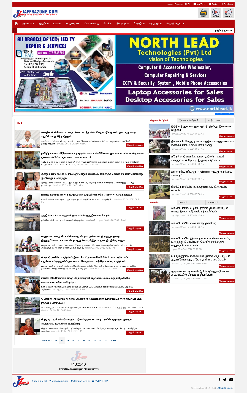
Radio (203, 13)
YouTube (199, 4)
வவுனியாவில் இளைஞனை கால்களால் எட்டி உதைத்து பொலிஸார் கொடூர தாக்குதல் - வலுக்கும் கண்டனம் (200, 242)
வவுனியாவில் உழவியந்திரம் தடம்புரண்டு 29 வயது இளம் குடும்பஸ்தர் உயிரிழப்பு (200, 209)
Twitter (213, 4)
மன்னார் (183, 202)
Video (215, 13)
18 (56, 340)
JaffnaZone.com (224, 388)
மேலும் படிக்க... (135, 145)
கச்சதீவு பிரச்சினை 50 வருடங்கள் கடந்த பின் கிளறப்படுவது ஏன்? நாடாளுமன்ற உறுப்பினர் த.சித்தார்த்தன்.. (88, 134)
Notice (228, 13)
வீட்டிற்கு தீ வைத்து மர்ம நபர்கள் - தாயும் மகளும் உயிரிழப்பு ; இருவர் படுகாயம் (197, 158)
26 (100, 340)
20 (68, 340)
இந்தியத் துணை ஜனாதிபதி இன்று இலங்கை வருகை (226, 30)
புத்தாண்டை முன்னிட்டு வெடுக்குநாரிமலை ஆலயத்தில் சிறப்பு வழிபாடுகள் (200, 273)
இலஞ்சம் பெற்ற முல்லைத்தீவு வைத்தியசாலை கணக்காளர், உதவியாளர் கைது (202, 143)
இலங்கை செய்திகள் (189, 120)
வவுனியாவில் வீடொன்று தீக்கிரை (193, 223)
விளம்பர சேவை (80, 381)
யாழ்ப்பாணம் (214, 120)
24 (89, 340)
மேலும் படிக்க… (226, 136)
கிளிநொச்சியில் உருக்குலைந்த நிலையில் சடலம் (199, 188)
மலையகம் (213, 202)
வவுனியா (154, 202)
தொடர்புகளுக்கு (59, 381)
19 (62, 340)
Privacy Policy (100, 381)
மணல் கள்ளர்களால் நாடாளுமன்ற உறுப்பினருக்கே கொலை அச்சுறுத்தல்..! (86, 195)
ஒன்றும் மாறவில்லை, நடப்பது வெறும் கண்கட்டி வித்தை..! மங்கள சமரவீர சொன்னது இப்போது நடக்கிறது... (92, 176)
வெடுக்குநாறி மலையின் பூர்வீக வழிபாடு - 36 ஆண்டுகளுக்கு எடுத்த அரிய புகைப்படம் (200, 258)
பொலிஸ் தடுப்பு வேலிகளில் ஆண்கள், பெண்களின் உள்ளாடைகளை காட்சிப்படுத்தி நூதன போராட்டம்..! (91, 301)
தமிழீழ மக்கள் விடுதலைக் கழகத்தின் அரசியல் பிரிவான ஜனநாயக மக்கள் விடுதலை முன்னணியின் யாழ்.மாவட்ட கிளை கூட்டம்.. (92, 155)
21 (73, 340)
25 (95, 340)
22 (78, 340)
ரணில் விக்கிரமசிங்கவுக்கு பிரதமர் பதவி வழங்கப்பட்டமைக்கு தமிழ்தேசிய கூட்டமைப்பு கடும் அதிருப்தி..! (85, 280)
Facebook (227, 4)
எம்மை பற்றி (39, 381)
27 (106, 340)
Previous (47, 340)
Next (113, 340)
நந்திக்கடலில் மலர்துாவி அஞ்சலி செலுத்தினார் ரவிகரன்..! (76, 215)
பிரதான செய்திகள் (159, 120)
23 (84, 340)
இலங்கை (28, 24)
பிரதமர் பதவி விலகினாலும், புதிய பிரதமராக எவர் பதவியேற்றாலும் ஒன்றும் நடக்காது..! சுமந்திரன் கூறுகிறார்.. (86, 322)
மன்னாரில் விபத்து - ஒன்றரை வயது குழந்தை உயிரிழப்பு (201, 173)
